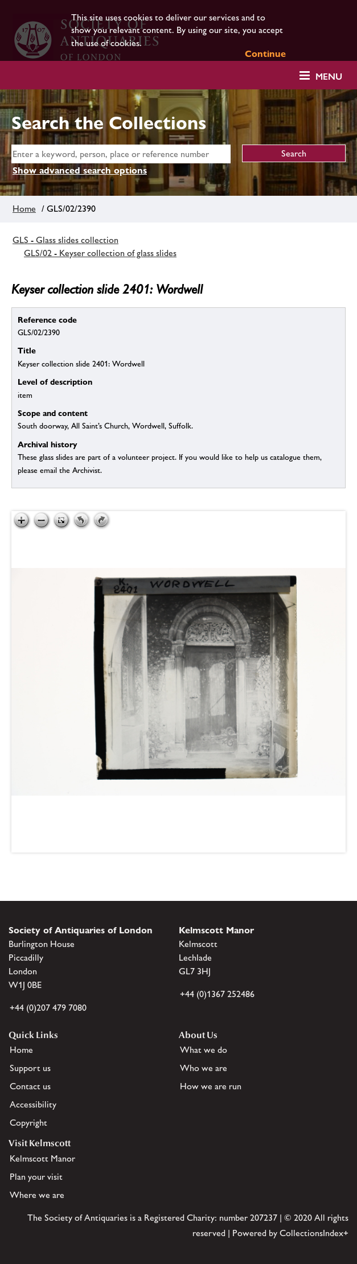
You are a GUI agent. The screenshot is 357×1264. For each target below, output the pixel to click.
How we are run (210, 1086)
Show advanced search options (80, 170)
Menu (328, 76)
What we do (203, 1049)
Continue (265, 53)
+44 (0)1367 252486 (217, 994)
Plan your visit (36, 1176)
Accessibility (33, 1104)
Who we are (203, 1068)
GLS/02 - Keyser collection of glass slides (100, 253)
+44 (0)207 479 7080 (48, 1007)
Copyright (28, 1122)
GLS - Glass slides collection (65, 239)
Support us (30, 1068)
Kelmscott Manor (42, 1158)
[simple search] (121, 154)
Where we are (37, 1194)
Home (24, 208)
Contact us (30, 1086)
